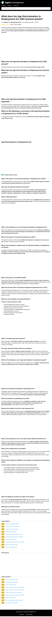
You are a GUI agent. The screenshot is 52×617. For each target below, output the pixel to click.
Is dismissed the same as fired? (12, 526)
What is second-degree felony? (12, 523)
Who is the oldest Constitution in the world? (14, 595)
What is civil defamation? (10, 531)
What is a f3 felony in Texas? (11, 544)
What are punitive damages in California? (14, 536)
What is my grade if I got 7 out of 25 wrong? (14, 587)
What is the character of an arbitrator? (13, 592)
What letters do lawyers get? (11, 582)
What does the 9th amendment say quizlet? (14, 542)
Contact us (16, 5)
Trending (3, 5)
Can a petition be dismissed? (11, 602)
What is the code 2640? (10, 597)
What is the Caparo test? (10, 539)
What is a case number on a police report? (14, 589)
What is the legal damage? (11, 547)
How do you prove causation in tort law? (14, 534)
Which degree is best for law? (11, 529)
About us (22, 614)
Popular (9, 5)
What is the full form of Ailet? (11, 579)
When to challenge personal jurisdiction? (14, 600)
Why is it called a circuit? (10, 584)
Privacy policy (29, 614)
